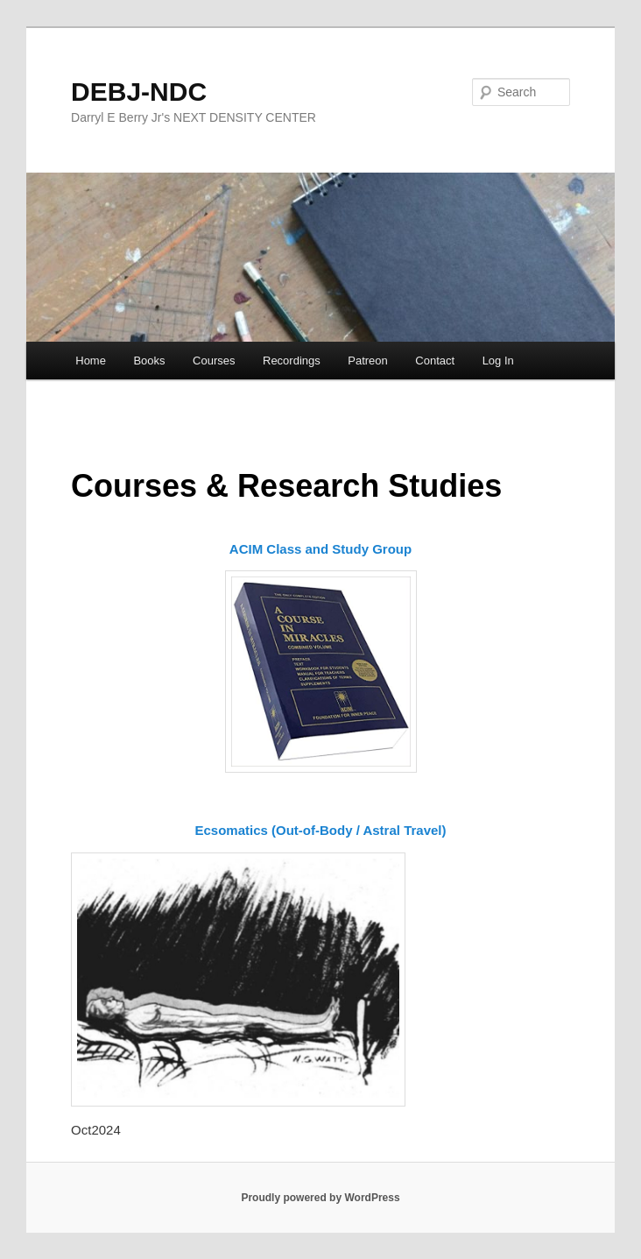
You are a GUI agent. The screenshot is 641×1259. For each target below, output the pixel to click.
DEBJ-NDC (139, 91)
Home (90, 360)
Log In (498, 360)
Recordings (291, 360)
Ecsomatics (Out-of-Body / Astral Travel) (320, 830)
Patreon (368, 360)
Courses (214, 360)
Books (149, 360)
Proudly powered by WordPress (320, 1198)
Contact (434, 360)
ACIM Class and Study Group (320, 548)
